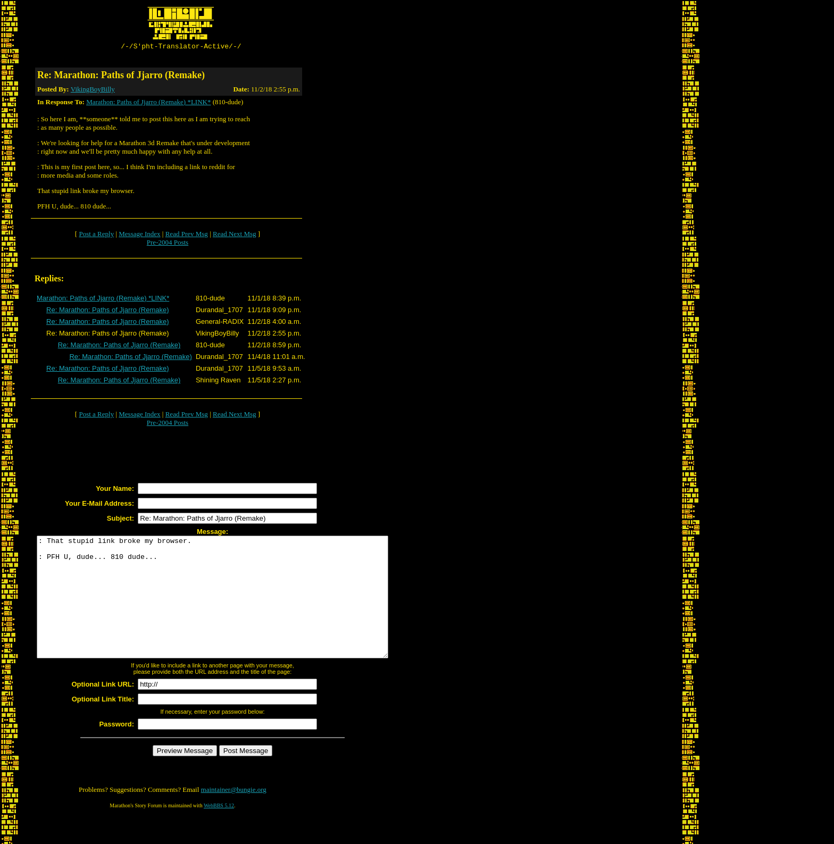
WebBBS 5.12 (219, 831)
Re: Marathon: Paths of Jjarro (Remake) (107, 311)
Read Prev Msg (186, 235)
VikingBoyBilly (93, 91)
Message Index (139, 235)
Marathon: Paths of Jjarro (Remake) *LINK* (148, 103)
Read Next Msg (234, 235)
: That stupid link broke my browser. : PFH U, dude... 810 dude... (234, 610)
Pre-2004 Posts (167, 244)
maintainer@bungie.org (233, 815)
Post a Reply (96, 235)
